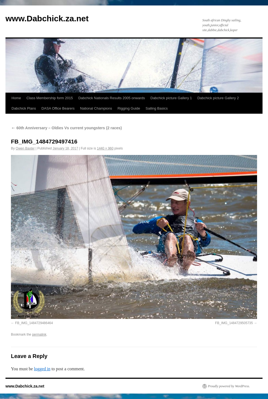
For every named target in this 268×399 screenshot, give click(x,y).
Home (16, 98)
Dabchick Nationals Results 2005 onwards (111, 98)
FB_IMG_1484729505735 (234, 323)
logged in (42, 368)
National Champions (96, 108)
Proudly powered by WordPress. (229, 386)
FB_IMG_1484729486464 (34, 323)
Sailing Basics (156, 108)
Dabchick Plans (23, 108)
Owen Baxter (25, 148)
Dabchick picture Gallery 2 (218, 98)
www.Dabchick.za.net (47, 18)
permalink (39, 334)
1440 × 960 (105, 148)
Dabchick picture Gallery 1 (171, 98)
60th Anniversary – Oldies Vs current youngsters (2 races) (66, 128)
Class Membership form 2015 (50, 98)
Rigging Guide (129, 108)
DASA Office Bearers (58, 108)
